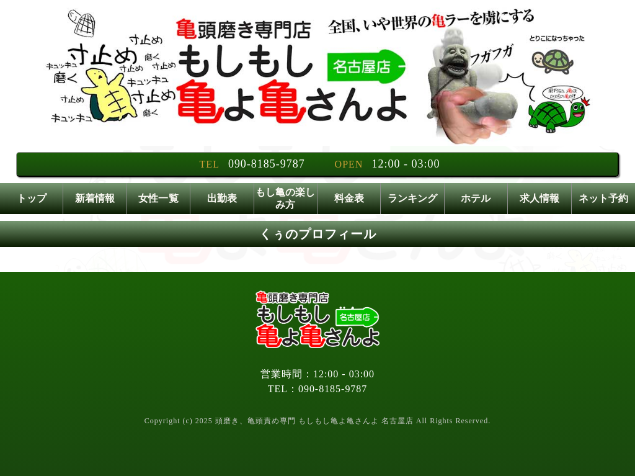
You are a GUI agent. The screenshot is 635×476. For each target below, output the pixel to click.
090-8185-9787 (266, 164)
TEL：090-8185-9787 (318, 389)
